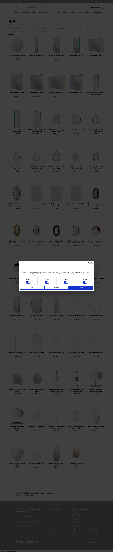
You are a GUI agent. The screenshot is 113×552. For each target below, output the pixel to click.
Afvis (32, 287)
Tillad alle (81, 287)
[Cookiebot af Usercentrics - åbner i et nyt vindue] (85, 263)
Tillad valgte (56, 287)
